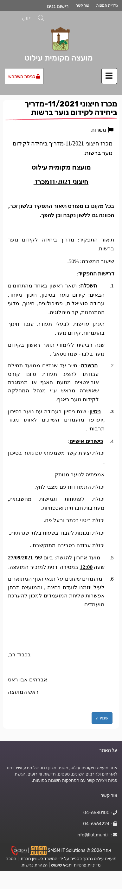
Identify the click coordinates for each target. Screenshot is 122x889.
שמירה (102, 718)
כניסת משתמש (24, 76)
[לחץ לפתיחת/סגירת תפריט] (109, 76)
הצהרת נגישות (35, 865)
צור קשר (82, 5)
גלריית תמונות (107, 5)
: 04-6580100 (100, 812)
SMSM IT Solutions (67, 850)
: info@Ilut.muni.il (96, 835)
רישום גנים (57, 6)
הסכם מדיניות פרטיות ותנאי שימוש (52, 861)
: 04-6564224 (100, 824)
